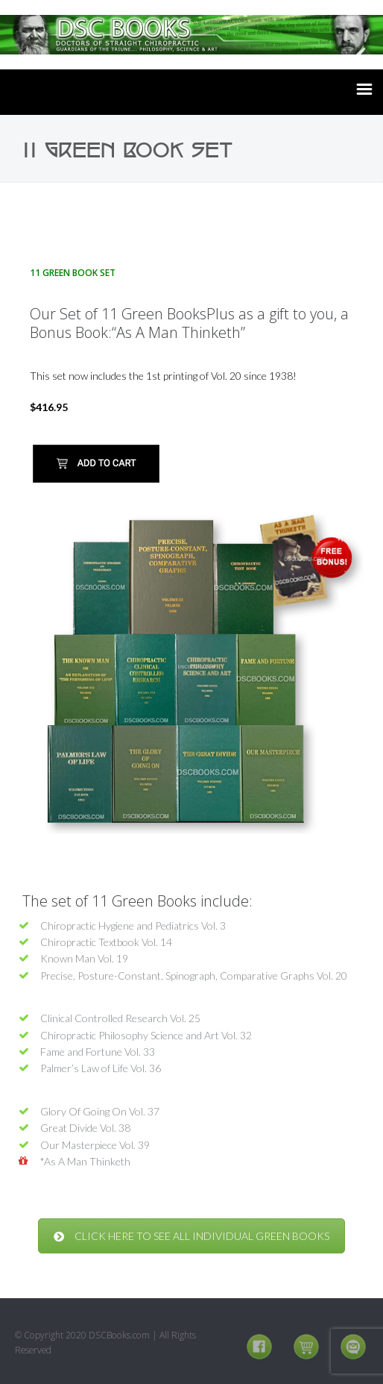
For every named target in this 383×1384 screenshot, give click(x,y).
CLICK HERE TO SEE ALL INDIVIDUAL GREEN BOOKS (191, 1236)
